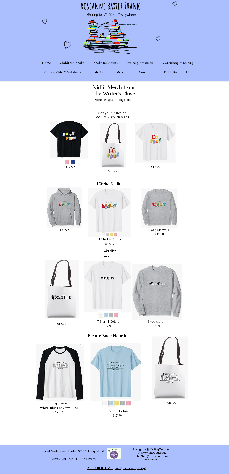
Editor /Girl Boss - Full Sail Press (73, 459)
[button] (72, 63)
